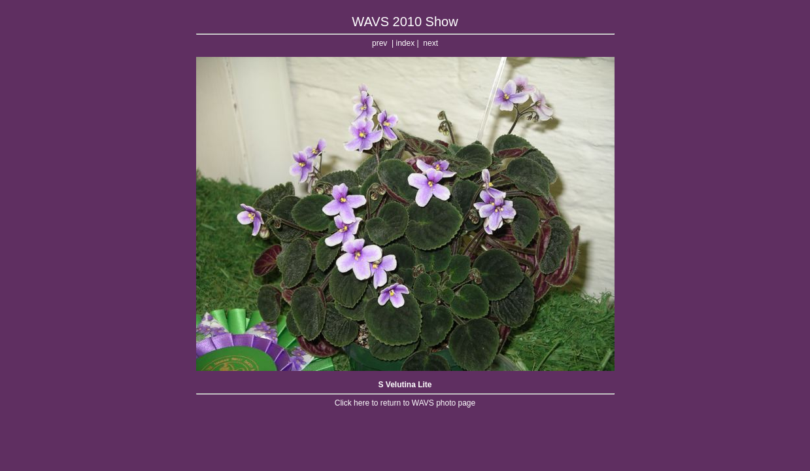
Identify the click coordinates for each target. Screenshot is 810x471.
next (430, 43)
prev (379, 43)
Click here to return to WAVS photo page (405, 403)
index (405, 43)
